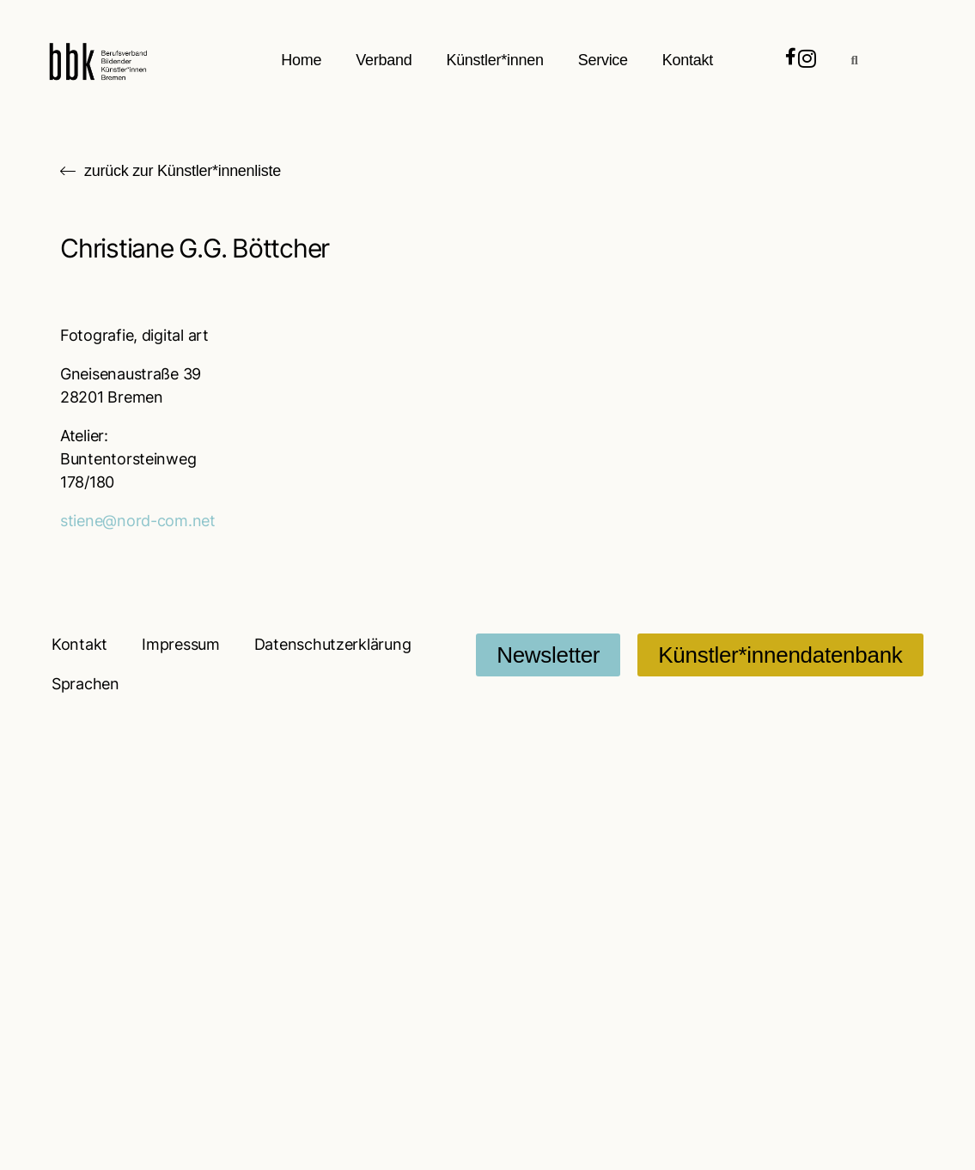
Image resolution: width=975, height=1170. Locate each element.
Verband (384, 60)
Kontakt (687, 60)
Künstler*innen (495, 60)
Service (603, 60)
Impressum (181, 644)
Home (302, 60)
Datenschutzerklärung (332, 644)
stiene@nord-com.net (138, 521)
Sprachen (85, 684)
